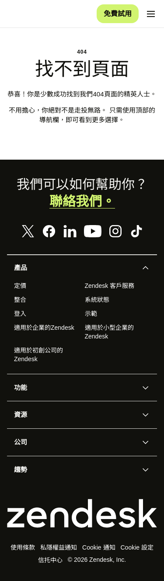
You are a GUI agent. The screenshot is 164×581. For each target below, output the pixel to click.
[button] (75, 268)
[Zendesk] (82, 513)
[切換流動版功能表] (151, 14)
